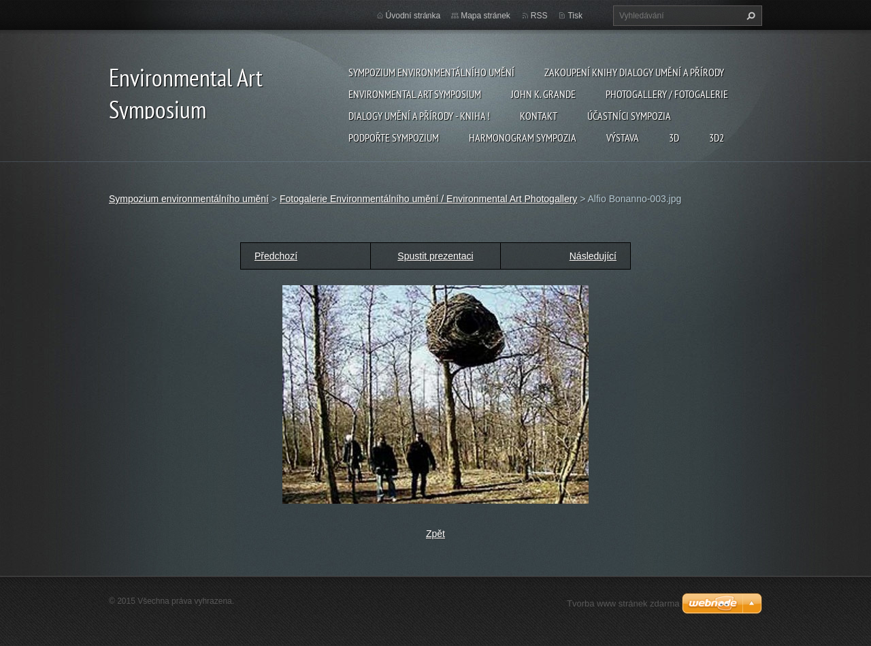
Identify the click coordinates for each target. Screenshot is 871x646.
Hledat (749, 15)
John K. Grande (543, 94)
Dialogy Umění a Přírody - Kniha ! (419, 116)
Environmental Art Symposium (414, 94)
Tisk (575, 15)
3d (674, 137)
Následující (593, 256)
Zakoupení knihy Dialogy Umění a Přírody (634, 72)
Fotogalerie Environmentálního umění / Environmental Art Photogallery (428, 198)
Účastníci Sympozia (629, 116)
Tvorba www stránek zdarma (623, 603)
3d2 (716, 137)
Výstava (622, 137)
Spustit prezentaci (435, 256)
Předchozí (275, 256)
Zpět (435, 533)
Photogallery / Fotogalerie (667, 94)
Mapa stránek (485, 15)
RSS (539, 15)
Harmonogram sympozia (522, 137)
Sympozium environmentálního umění (431, 72)
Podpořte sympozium (393, 137)
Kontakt (538, 116)
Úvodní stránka (413, 15)
